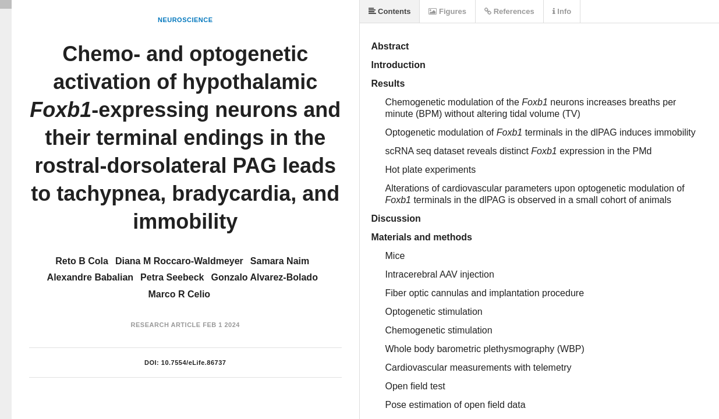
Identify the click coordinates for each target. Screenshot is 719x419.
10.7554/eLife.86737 (193, 362)
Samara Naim (279, 261)
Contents (390, 11)
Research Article (166, 324)
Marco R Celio (179, 294)
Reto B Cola (81, 261)
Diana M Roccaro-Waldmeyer (179, 261)
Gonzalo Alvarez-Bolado (264, 277)
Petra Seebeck (172, 277)
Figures (447, 11)
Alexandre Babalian (90, 277)
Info (561, 11)
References (509, 11)
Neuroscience (185, 19)
